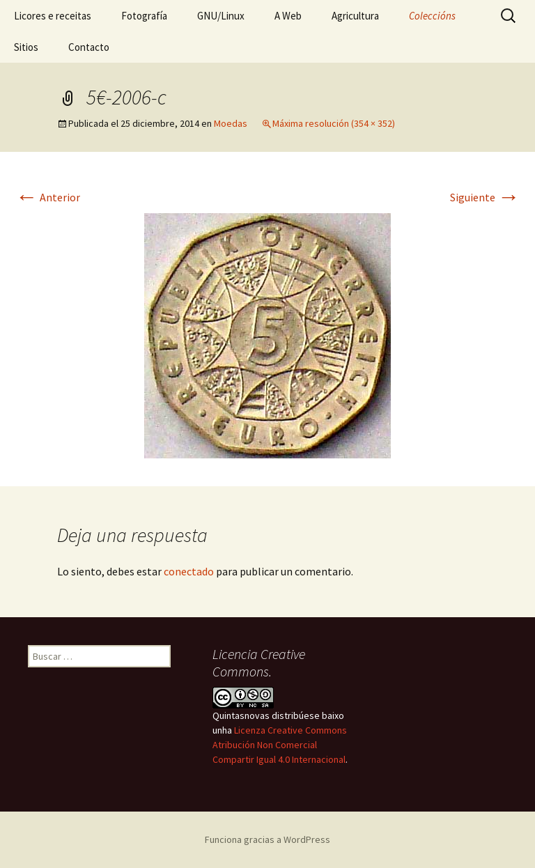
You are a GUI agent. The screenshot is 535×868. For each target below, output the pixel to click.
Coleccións (432, 15)
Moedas (230, 123)
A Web (288, 15)
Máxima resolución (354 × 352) (333, 123)
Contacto (88, 47)
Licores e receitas (52, 15)
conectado (189, 571)
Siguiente (485, 197)
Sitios (26, 47)
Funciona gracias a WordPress (267, 839)
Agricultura (355, 15)
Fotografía (144, 15)
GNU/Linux (221, 15)
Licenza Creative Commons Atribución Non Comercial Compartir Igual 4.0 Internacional (279, 745)
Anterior (47, 197)
